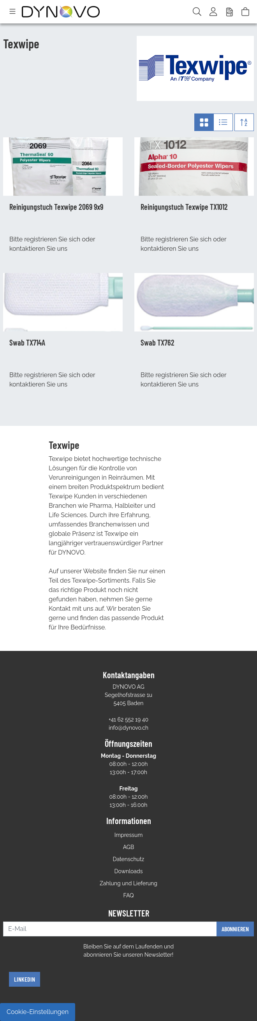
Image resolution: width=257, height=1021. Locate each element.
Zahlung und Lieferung (128, 883)
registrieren (40, 239)
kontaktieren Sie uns (38, 248)
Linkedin (24, 979)
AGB (128, 847)
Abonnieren (235, 928)
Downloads (128, 871)
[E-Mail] (110, 929)
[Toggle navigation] (12, 11)
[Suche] (197, 11)
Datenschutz (128, 859)
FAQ (128, 895)
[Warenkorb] (245, 11)
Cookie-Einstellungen (38, 1012)
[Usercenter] (213, 11)
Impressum (128, 835)
